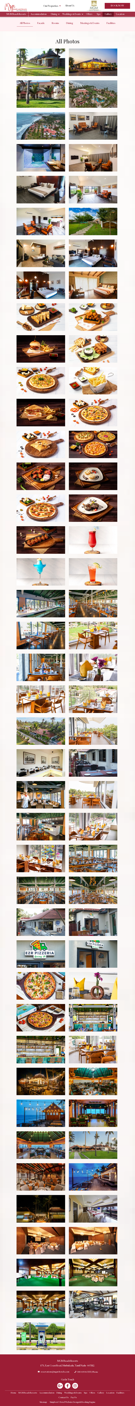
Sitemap (43, 1402)
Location (120, 14)
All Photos (25, 23)
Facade (41, 23)
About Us (69, 6)
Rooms (55, 23)
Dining (54, 14)
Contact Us (63, 1398)
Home (13, 1393)
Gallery (108, 14)
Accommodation (39, 14)
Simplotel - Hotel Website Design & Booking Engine (73, 1402)
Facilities (111, 23)
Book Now (117, 6)
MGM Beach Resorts (16, 14)
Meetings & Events (89, 23)
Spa (98, 14)
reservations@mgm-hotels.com (55, 1372)
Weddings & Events (71, 14)
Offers (89, 14)
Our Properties (52, 6)
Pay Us (74, 1398)
